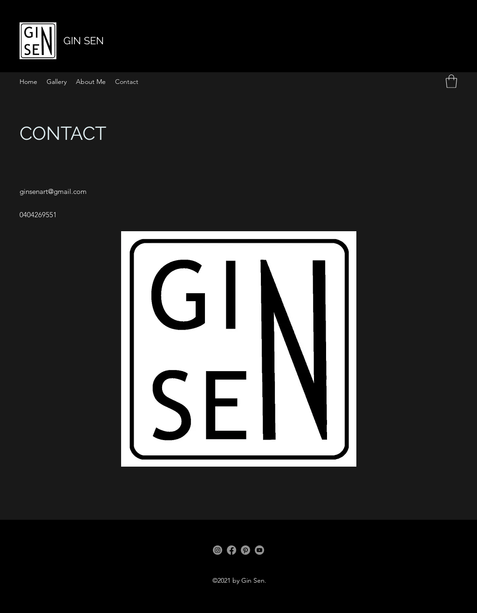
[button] (451, 81)
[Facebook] (231, 550)
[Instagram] (217, 550)
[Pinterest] (245, 550)
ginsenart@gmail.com (53, 191)
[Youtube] (259, 550)
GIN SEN (83, 40)
